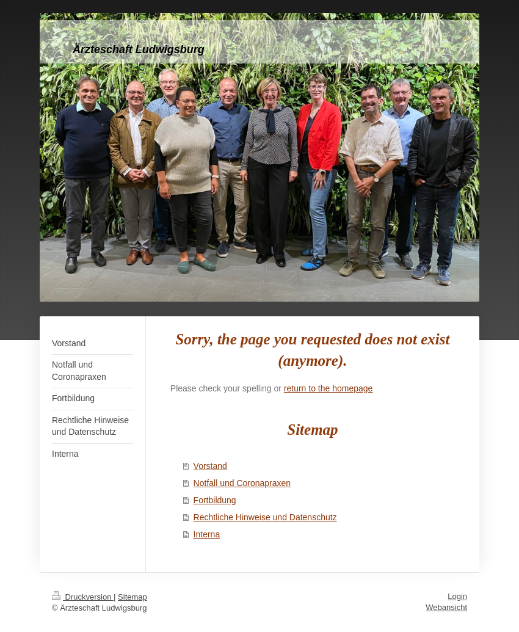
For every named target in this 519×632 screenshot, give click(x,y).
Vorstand (210, 466)
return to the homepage (328, 388)
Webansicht (446, 607)
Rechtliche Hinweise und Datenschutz (265, 517)
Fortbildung (215, 500)
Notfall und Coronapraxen (242, 483)
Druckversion (83, 596)
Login (457, 596)
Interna (207, 534)
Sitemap (132, 596)
